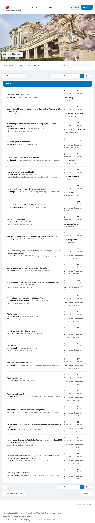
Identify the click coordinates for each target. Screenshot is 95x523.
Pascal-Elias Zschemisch (17, 128)
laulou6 (12, 365)
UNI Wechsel (12, 345)
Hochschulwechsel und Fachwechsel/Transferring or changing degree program (32, 177)
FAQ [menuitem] (49, 7)
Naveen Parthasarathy (17, 114)
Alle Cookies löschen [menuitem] (82, 504)
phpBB (14, 512)
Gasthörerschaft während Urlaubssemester (23, 157)
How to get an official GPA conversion (21, 331)
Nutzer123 (13, 256)
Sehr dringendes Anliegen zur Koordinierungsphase (26, 409)
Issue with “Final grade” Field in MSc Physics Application (28, 204)
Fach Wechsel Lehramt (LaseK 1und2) (20, 172)
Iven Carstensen (15, 174)
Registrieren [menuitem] (86, 7)
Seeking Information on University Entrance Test (25, 298)
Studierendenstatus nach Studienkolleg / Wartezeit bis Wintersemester (33, 282)
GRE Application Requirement (18, 94)
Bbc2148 (12, 412)
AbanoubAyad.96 (15, 316)
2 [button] (86, 75)
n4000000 (13, 429)
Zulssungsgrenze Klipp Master (18, 141)
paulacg (12, 97)
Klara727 (12, 396)
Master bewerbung (14, 313)
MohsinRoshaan (17, 207)
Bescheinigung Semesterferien (18, 472)
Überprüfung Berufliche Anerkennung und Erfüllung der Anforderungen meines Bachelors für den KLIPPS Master (34, 456)
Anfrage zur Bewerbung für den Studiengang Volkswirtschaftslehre (32, 236)
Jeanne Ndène (14, 222)
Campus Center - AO (75, 145)
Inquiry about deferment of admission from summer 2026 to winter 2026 (34, 440)
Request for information (16, 219)
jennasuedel (14, 348)
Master (36, 97)
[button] (90, 76)
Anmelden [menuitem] (75, 7)
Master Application (14, 378)
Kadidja (12, 144)
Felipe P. (12, 270)
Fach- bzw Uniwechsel (15, 394)
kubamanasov (14, 285)
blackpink (13, 191)
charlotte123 (14, 475)
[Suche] (86, 65)
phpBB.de (28, 515)
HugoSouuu (14, 333)
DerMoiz (12, 461)
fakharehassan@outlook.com (19, 300)
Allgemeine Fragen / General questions (19, 131)
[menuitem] (35, 7)
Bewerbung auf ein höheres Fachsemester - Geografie (27, 267)
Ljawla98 (13, 442)
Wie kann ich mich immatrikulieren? (20, 362)
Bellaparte (13, 160)
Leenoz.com (57, 512)
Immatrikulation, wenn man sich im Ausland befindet (27, 189)
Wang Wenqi (14, 239)
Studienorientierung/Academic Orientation (20, 445)
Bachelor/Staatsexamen (45, 239)
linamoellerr (14, 380)
